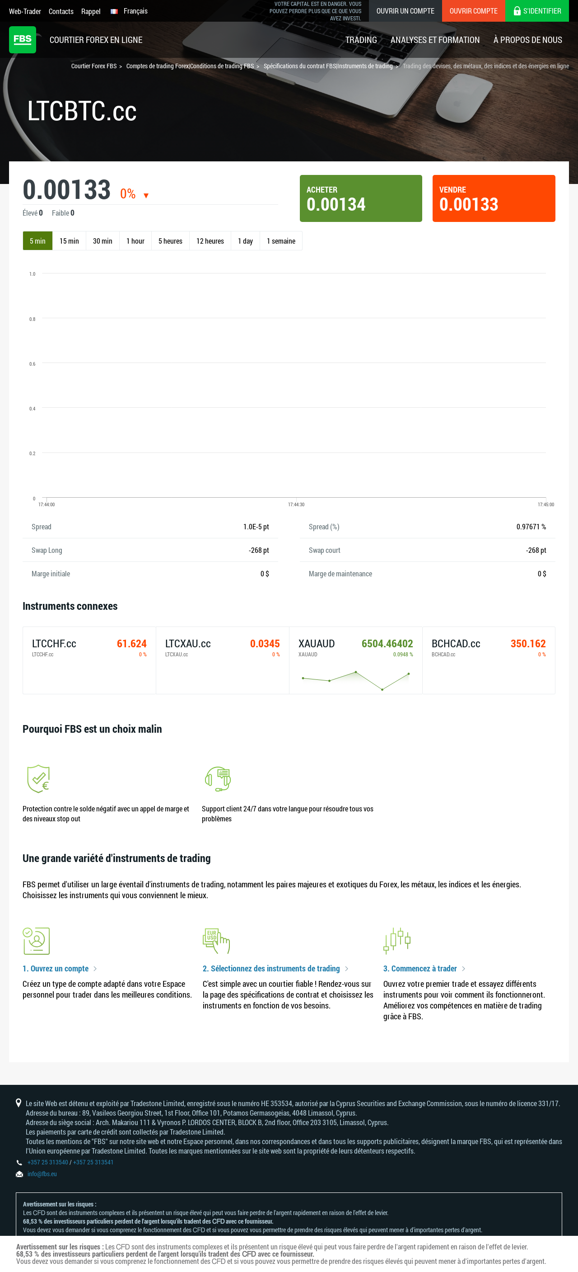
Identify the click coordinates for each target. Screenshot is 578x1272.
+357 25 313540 (48, 1162)
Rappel (91, 11)
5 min (38, 240)
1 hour (135, 240)
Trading (361, 39)
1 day (245, 240)
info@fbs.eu (42, 1173)
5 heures (170, 240)
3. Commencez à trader (420, 969)
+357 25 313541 (93, 1162)
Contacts (61, 11)
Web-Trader (25, 11)
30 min (102, 240)
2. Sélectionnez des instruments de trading (271, 969)
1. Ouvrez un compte (56, 969)
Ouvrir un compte (405, 10)
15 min (69, 240)
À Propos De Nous (528, 39)
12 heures (210, 240)
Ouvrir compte (474, 10)
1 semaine (281, 240)
